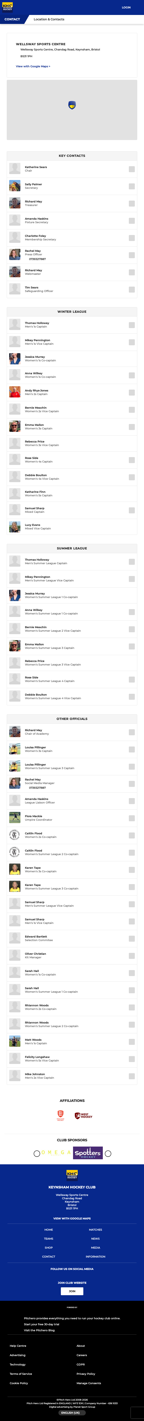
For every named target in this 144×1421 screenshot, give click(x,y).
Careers (82, 1355)
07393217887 (37, 259)
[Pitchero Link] (72, 1312)
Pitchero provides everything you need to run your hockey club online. (72, 1318)
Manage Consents (89, 1383)
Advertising (17, 1355)
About (81, 1346)
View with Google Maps (72, 1218)
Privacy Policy (86, 1374)
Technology (17, 1364)
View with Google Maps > (33, 66)
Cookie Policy (19, 1383)
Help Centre (18, 1346)
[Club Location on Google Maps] (72, 108)
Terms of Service (21, 1374)
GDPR (81, 1364)
